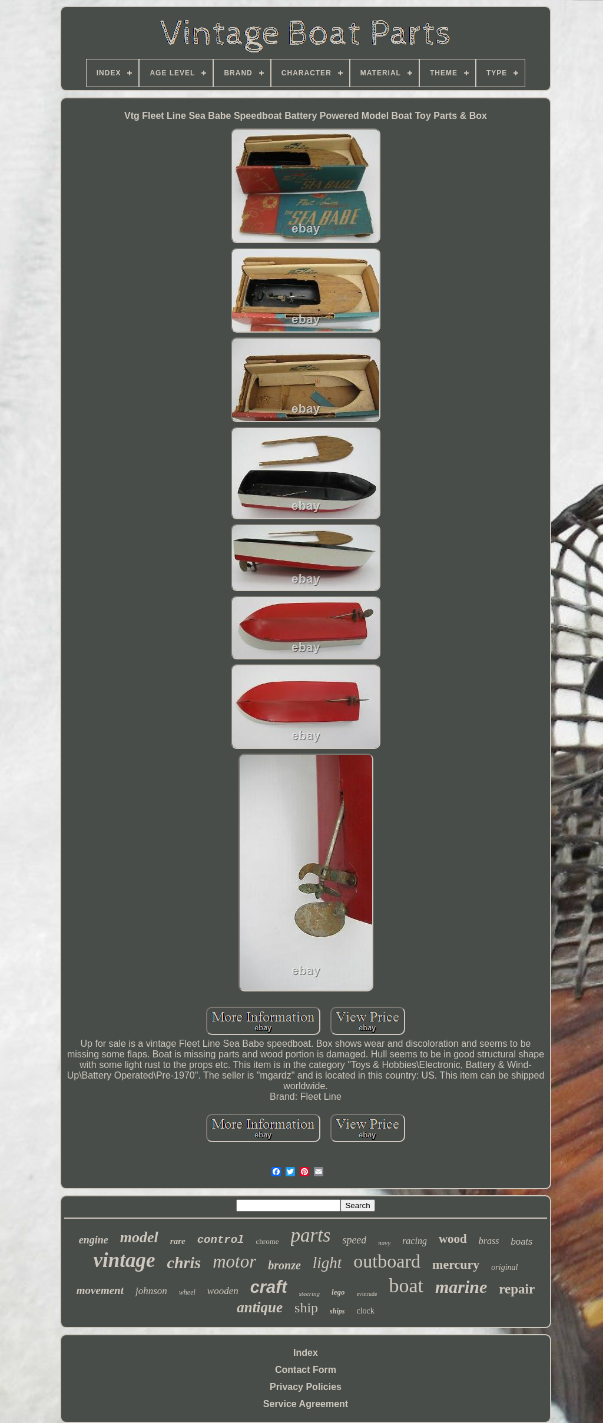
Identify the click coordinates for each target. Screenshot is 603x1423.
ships (337, 1311)
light (327, 1263)
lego (338, 1292)
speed (354, 1240)
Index (305, 1353)
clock (365, 1310)
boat (406, 1285)
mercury (455, 1264)
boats (521, 1241)
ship (306, 1307)
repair (517, 1289)
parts (311, 1235)
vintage (124, 1260)
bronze (284, 1265)
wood (453, 1239)
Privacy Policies (306, 1387)
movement (100, 1290)
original (504, 1267)
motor (234, 1261)
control (220, 1239)
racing (414, 1241)
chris (184, 1262)
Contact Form (305, 1370)
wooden (222, 1290)
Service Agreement (305, 1404)
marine (461, 1286)
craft (268, 1287)
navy (384, 1242)
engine (93, 1240)
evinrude (366, 1294)
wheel (187, 1292)
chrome (267, 1241)
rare (177, 1241)
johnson (151, 1290)
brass (489, 1241)
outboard (386, 1261)
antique (260, 1307)
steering (309, 1293)
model (139, 1237)
